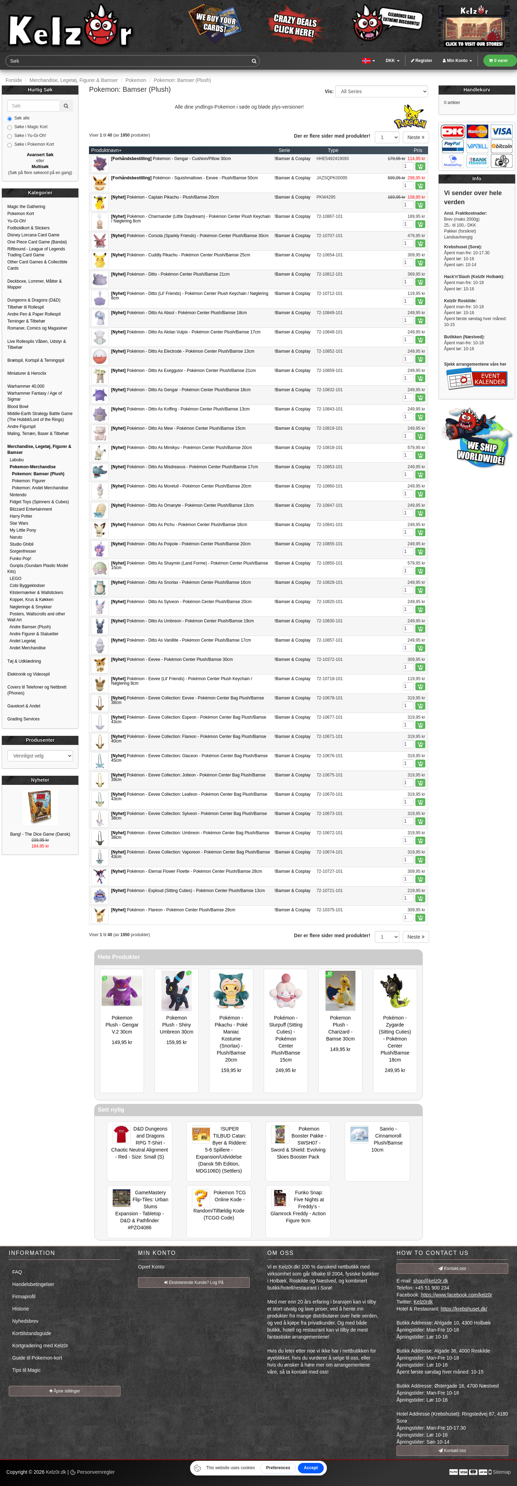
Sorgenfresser (21, 551)
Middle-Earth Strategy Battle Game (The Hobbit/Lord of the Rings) (40, 416)
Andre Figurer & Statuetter (32, 633)
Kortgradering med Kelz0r (40, 1345)
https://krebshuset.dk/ (464, 1309)
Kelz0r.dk (56, 1472)
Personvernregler (92, 1472)
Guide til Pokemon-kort (37, 1358)
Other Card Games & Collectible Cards (37, 265)
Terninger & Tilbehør (26, 321)
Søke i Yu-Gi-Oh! (26, 136)
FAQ (17, 1272)
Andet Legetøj (21, 640)
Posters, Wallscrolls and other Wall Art (36, 616)
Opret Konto (151, 1267)
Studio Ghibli (20, 544)
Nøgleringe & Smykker (29, 606)
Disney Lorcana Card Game (33, 235)
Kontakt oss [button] (452, 1268)
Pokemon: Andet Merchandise (37, 487)
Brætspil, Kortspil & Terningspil (35, 360)
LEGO (14, 578)
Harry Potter (19, 516)
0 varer (498, 60)
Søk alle (18, 118)
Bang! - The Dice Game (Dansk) (40, 834)
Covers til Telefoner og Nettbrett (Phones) (37, 690)
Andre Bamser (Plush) (29, 626)
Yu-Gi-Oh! (16, 221)
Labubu (15, 459)
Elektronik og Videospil (28, 674)
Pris (418, 150)
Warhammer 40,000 (25, 386)
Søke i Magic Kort (27, 127)
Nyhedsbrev (25, 1321)
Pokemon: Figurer (26, 480)
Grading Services (23, 719)
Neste (415, 137)
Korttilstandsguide (31, 1333)
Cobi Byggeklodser (26, 585)
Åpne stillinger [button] (64, 1391)
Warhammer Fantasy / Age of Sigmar (34, 396)
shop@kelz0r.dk (430, 1281)
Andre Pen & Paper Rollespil (34, 314)
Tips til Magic (26, 1370)
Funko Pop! (19, 558)
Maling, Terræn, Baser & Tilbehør (38, 433)
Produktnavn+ (106, 150)
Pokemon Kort (20, 213)
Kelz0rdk (423, 1302)
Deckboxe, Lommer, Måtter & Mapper (34, 284)
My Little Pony (21, 530)
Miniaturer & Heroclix (26, 373)
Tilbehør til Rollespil (25, 307)
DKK (392, 60)
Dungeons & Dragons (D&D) (33, 300)
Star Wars (17, 523)
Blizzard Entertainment (29, 509)
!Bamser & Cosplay (293, 158)
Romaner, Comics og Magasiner (37, 328)
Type (333, 150)
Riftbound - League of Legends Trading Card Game (36, 252)
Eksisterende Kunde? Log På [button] (193, 1282)
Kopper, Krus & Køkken (30, 599)
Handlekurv (476, 89)
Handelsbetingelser (33, 1284)
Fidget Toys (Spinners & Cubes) (38, 501)
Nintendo (17, 494)
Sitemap (502, 1472)
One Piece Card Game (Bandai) (37, 242)
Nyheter (40, 780)
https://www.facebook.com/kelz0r (456, 1295)
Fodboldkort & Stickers (28, 228)
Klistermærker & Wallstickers (35, 592)
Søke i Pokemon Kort (30, 144)
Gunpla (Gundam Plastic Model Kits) (37, 568)
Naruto (14, 537)
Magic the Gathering (26, 206)
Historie (20, 1309)
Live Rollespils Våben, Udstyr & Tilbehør (36, 344)
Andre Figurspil (21, 426)
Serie (284, 150)
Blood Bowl (17, 406)
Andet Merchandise (26, 647)
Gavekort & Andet (23, 706)
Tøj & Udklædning (24, 661)
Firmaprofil (23, 1296)
